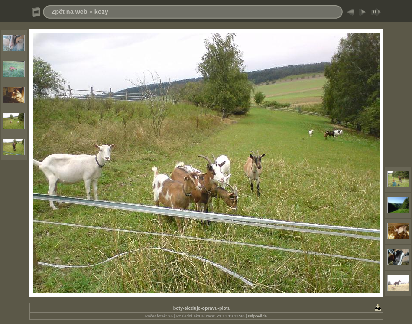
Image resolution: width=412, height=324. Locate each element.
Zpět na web (70, 11)
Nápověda (257, 316)
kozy (101, 11)
